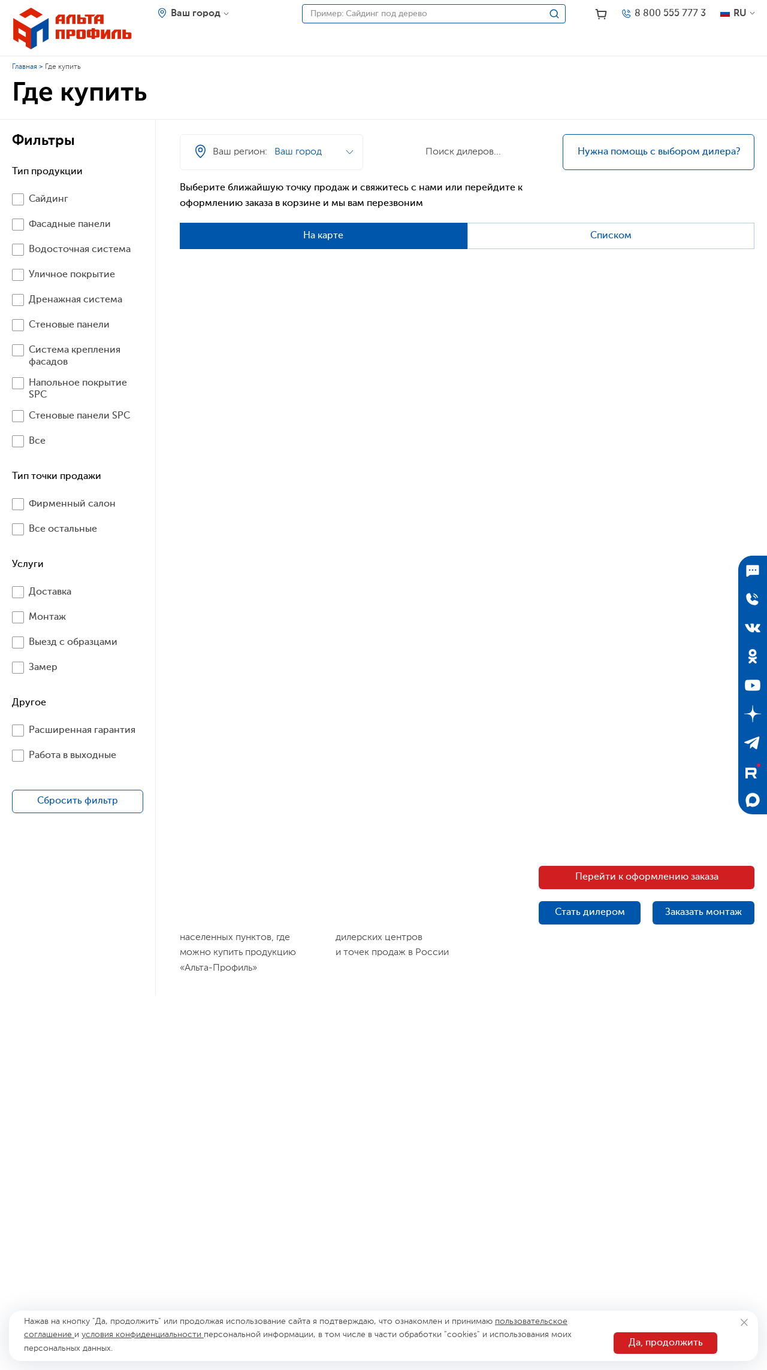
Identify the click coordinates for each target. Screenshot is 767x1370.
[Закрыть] (744, 1322)
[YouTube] (752, 685)
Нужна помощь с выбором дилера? (659, 152)
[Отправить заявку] (752, 598)
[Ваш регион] (193, 14)
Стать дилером (590, 912)
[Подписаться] (752, 570)
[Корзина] (601, 14)
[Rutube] (752, 771)
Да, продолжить (666, 1343)
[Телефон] (663, 14)
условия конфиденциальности (142, 1334)
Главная (24, 67)
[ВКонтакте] (752, 627)
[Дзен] (752, 713)
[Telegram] (752, 742)
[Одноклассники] (752, 656)
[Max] (752, 800)
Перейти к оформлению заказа (646, 877)
